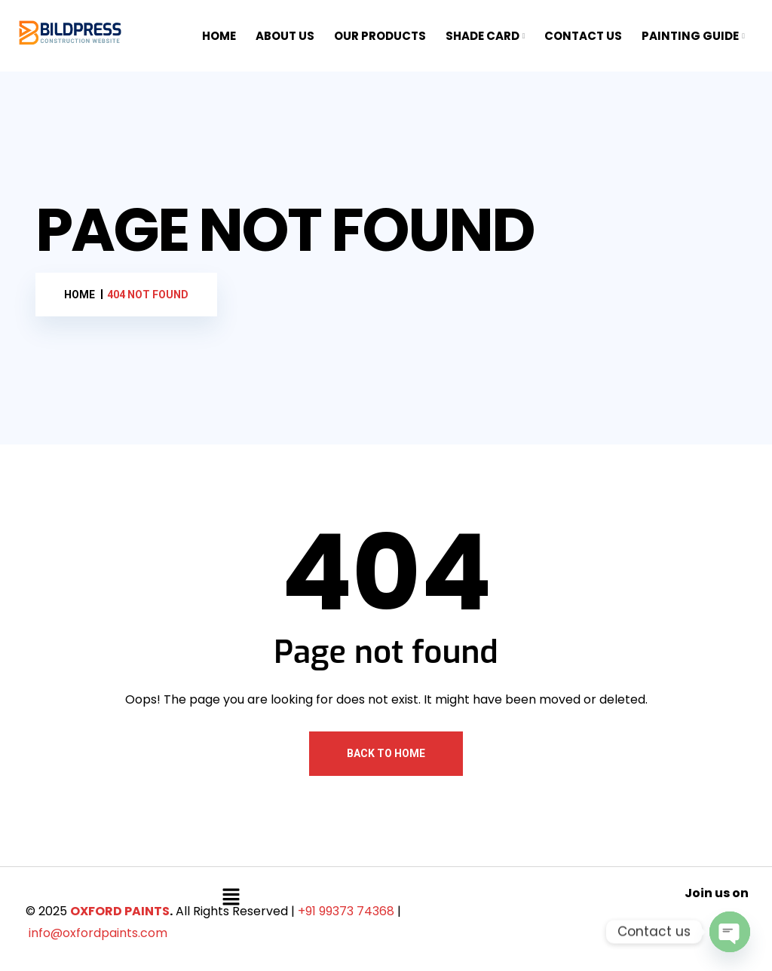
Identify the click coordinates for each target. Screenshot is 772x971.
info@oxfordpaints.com (98, 933)
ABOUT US (285, 36)
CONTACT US (583, 36)
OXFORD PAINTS (120, 911)
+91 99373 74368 (346, 911)
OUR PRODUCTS (380, 36)
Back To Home (386, 753)
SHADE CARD (482, 36)
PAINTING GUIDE (690, 36)
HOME (219, 36)
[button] (231, 897)
